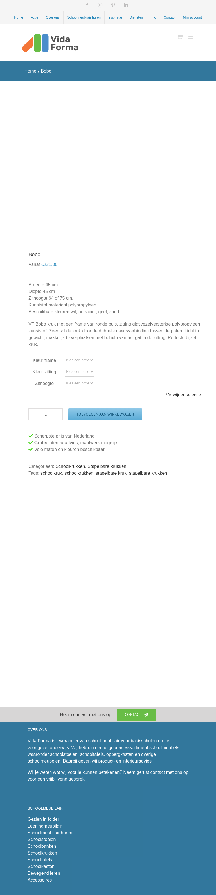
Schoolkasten (41, 866)
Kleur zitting (44, 371)
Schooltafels (40, 859)
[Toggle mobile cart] (180, 37)
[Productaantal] (45, 414)
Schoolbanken (42, 846)
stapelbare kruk (111, 473)
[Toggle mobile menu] (191, 37)
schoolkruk (51, 473)
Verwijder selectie (183, 395)
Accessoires (40, 880)
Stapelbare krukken (106, 466)
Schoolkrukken (70, 466)
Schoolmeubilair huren (50, 832)
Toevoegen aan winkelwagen (105, 414)
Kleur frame (44, 360)
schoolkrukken (78, 473)
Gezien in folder (43, 819)
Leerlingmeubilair (45, 826)
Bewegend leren (44, 873)
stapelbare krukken (148, 473)
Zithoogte (44, 383)
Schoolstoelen (42, 839)
